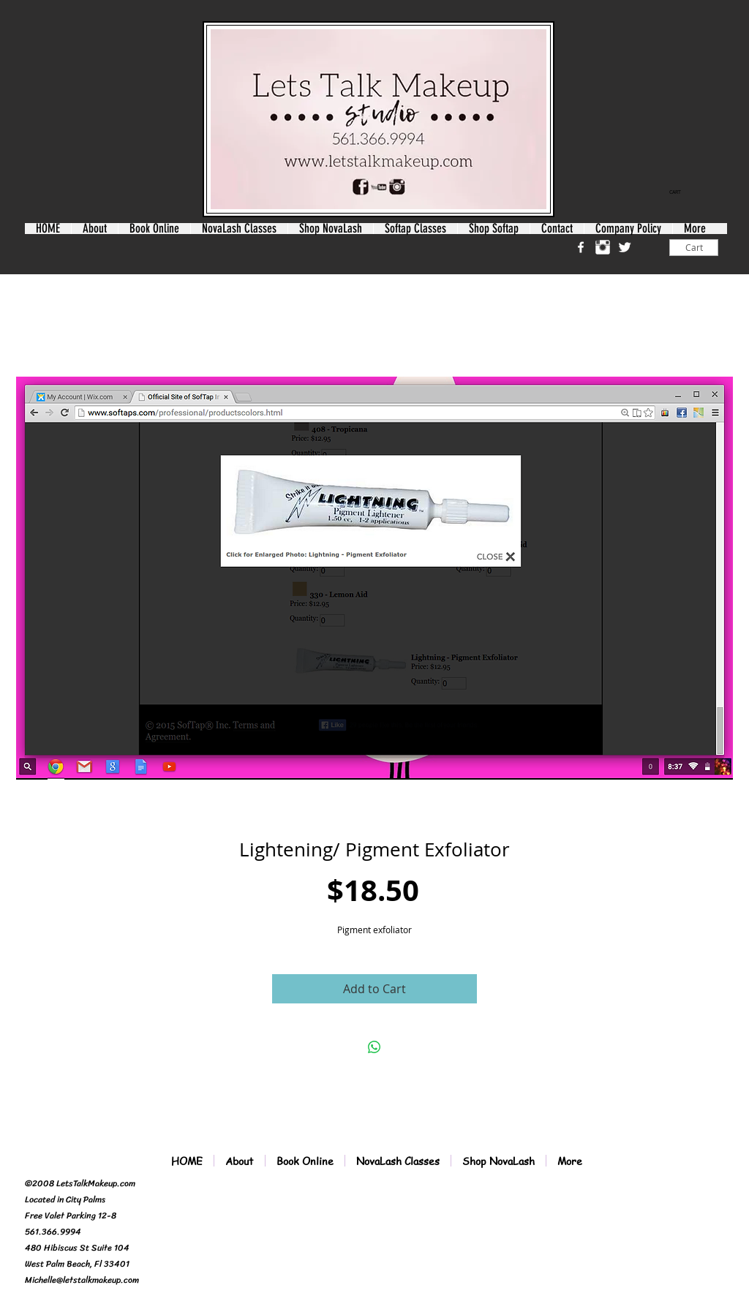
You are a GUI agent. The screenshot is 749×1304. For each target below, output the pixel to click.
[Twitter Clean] (624, 247)
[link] (680, 192)
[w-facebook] (580, 247)
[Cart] (693, 247)
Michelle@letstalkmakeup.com (82, 1280)
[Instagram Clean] (602, 247)
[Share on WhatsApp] (374, 1047)
